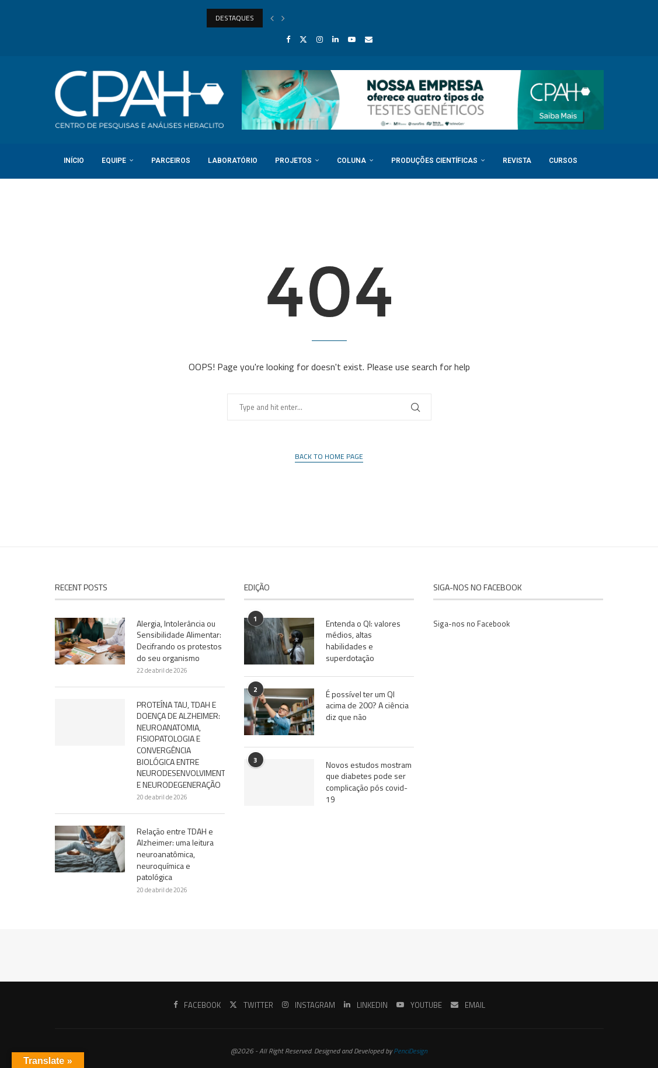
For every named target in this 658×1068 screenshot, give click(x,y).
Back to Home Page (329, 456)
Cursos (563, 160)
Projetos (293, 160)
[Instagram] (319, 39)
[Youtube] (352, 39)
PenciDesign (410, 1050)
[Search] (598, 230)
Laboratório (232, 160)
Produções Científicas (434, 160)
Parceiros (170, 160)
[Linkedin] (335, 39)
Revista (517, 160)
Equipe (114, 160)
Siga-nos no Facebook (471, 623)
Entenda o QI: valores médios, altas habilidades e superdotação (363, 640)
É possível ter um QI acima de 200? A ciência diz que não (367, 705)
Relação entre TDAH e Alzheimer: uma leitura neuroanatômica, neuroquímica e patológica (175, 854)
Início (74, 160)
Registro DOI (88, 195)
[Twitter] (303, 39)
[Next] (283, 18)
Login (147, 195)
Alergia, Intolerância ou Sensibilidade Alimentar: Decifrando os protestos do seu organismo (179, 640)
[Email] (368, 39)
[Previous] (272, 18)
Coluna (351, 160)
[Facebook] (288, 39)
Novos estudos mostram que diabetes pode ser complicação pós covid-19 (369, 782)
